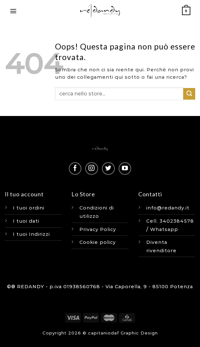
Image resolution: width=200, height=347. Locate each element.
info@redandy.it (167, 208)
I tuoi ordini (28, 208)
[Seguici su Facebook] (75, 168)
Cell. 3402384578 (170, 221)
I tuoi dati (26, 221)
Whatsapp (164, 229)
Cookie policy (97, 242)
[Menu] (13, 11)
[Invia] (189, 94)
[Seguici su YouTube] (125, 168)
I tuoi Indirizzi (31, 234)
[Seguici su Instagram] (91, 168)
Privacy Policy (97, 229)
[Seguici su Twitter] (108, 168)
